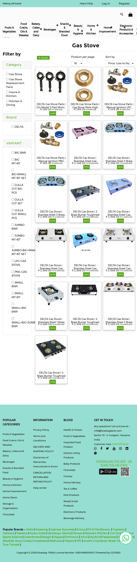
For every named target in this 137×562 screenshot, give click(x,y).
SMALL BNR (18, 284)
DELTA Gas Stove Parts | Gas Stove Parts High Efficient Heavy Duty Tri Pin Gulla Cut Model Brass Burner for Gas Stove (85, 106)
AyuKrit (95, 537)
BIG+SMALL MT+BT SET (19, 174)
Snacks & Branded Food (64, 29)
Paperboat (109, 537)
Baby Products (72, 463)
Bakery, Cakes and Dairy (36, 29)
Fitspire (69, 541)
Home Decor (10, 497)
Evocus (81, 529)
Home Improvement (107, 29)
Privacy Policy (41, 429)
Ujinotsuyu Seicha (59, 533)
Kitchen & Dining (14, 103)
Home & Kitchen (91, 29)
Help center (40, 487)
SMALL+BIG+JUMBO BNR (24, 322)
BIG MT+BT (16, 161)
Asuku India (37, 533)
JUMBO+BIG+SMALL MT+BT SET (24, 250)
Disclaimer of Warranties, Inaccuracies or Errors (45, 462)
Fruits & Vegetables (9, 29)
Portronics (71, 537)
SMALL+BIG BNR (19, 308)
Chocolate (8, 514)
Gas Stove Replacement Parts (15, 83)
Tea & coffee (70, 488)
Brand (11, 117)
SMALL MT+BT (18, 295)
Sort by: (110, 57)
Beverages (50, 29)
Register (124, 3)
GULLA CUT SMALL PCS (19, 214)
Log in (106, 3)
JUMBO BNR (18, 226)
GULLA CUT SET (17, 201)
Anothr (88, 541)
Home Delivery (72, 482)
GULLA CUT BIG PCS (17, 188)
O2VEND (115, 552)
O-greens (118, 529)
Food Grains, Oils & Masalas (23, 29)
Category (13, 65)
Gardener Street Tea (108, 541)
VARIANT (14, 143)
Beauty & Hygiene (78, 29)
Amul (84, 537)
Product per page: (83, 57)
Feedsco (21, 533)
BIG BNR (19, 152)
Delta (29, 529)
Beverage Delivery (74, 518)
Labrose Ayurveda (62, 529)
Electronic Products (75, 511)
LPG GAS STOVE (19, 262)
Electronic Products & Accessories (126, 29)
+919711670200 (120, 444)
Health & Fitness (73, 429)
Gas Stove (14, 74)
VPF (78, 541)
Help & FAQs (86, 3)
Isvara (106, 529)
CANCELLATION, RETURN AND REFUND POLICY (42, 477)
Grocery (68, 476)
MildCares (55, 541)
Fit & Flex (94, 529)
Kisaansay (42, 529)
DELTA (17, 126)
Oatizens (8, 533)
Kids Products (71, 494)
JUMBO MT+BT (18, 237)
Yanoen (78, 533)
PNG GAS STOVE (19, 273)
